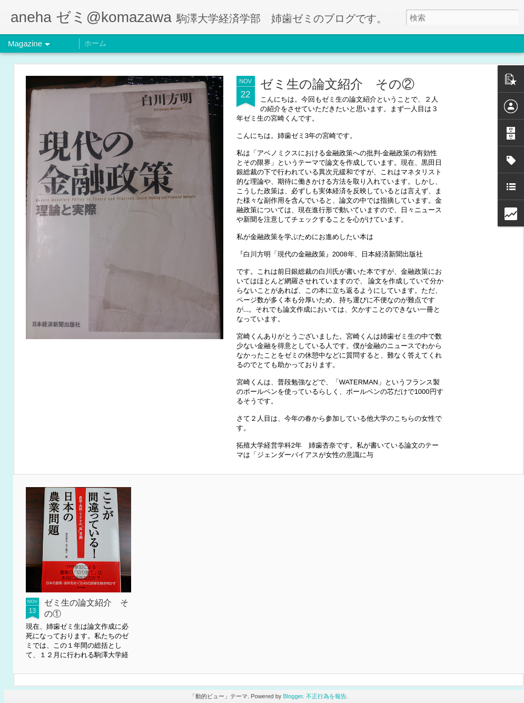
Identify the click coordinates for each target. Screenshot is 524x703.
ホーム (95, 43)
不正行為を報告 (326, 696)
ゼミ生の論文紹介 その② (337, 84)
